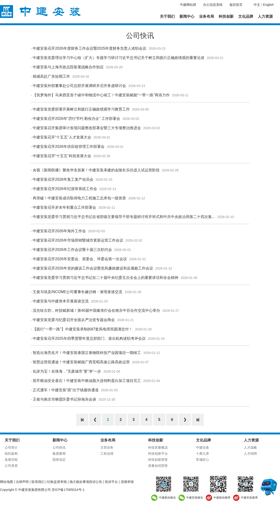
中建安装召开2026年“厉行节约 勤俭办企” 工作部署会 (76, 119)
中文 (257, 5)
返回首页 (235, 5)
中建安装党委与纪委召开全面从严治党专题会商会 (74, 320)
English (268, 5)
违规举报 (127, 482)
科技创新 (226, 16)
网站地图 (6, 482)
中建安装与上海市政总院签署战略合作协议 (68, 67)
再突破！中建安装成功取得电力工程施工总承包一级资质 (79, 198)
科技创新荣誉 (158, 459)
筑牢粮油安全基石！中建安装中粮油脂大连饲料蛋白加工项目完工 (87, 381)
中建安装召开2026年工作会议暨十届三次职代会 (72, 250)
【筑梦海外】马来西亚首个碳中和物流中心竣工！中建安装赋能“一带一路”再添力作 (101, 95)
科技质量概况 (158, 447)
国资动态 (59, 459)
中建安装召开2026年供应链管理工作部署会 (69, 147)
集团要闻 (59, 453)
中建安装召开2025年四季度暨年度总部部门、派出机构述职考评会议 (89, 338)
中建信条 (202, 447)
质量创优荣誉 (158, 466)
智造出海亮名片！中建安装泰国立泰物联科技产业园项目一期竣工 (87, 353)
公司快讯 (59, 447)
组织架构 (11, 453)
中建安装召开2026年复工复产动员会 (63, 179)
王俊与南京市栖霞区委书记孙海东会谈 (64, 399)
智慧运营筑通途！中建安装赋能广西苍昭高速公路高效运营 (81, 362)
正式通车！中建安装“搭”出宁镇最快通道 (66, 390)
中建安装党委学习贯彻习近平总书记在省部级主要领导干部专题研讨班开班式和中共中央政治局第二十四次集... (124, 217)
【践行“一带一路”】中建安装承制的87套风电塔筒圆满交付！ (83, 329)
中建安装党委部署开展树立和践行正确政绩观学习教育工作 (81, 109)
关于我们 (167, 16)
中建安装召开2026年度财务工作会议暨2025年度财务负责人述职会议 (89, 48)
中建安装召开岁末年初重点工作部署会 (64, 207)
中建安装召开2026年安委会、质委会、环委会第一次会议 (80, 259)
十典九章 (202, 453)
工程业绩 (106, 453)
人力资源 (265, 16)
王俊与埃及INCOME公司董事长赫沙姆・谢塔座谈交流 (77, 292)
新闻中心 (186, 16)
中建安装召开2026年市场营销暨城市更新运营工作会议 (78, 240)
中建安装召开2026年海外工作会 (59, 231)
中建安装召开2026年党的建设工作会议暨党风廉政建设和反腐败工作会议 (93, 268)
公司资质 (11, 466)
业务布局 (206, 16)
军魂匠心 (202, 459)
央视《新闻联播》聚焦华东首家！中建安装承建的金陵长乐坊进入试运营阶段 (96, 170)
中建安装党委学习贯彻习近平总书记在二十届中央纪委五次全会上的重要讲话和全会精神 (105, 278)
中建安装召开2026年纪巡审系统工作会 (65, 189)
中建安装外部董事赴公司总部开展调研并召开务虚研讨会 (79, 86)
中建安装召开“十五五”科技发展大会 (62, 156)
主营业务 (106, 447)
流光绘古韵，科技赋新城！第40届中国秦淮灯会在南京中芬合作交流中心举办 (96, 310)
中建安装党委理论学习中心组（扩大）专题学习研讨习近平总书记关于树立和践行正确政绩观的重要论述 (118, 58)
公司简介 (11, 447)
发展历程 (11, 459)
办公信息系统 (213, 5)
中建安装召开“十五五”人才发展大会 (62, 137)
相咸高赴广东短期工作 (51, 76)
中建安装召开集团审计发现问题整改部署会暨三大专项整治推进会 (87, 128)
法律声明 (22, 482)
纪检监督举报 (57, 482)
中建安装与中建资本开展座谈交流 (61, 301)
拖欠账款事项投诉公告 (86, 482)
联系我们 (38, 482)
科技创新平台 (158, 453)
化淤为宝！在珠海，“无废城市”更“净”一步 (67, 371)
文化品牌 (245, 16)
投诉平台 (111, 482)
